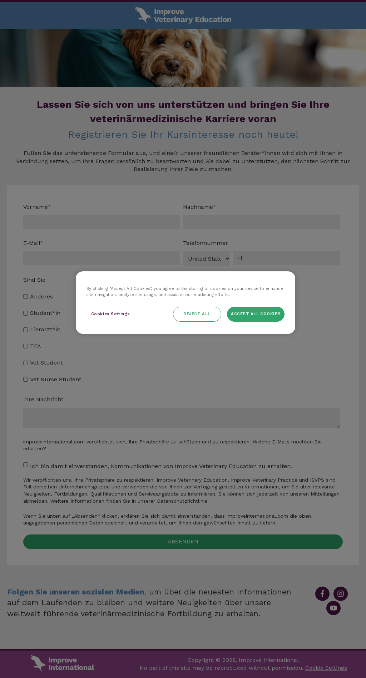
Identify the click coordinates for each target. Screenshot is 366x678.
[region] (185, 302)
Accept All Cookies (256, 313)
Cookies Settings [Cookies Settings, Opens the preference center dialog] (110, 313)
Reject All (197, 313)
